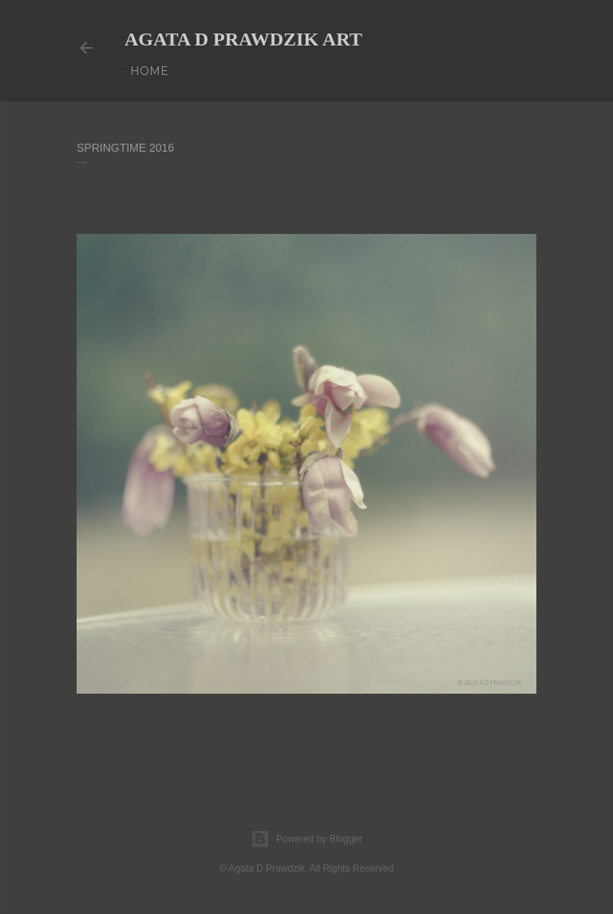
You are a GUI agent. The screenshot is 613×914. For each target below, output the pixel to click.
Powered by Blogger (306, 839)
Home (149, 71)
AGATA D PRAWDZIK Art (243, 39)
